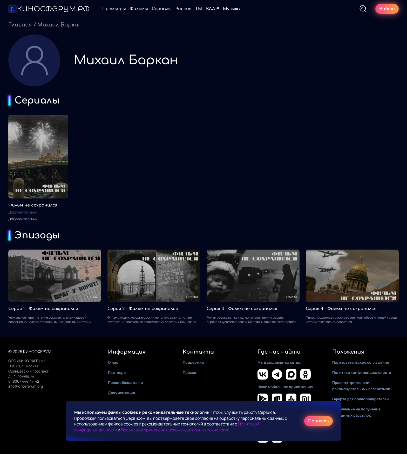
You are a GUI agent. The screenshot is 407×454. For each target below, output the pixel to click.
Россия (183, 8)
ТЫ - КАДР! (207, 8)
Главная (20, 25)
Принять (318, 421)
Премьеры (114, 8)
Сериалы (162, 8)
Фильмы (139, 8)
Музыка (231, 8)
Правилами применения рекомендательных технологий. (175, 430)
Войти (387, 8)
